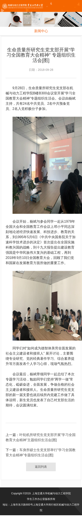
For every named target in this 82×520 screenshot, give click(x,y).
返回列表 (41, 466)
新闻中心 (41, 31)
